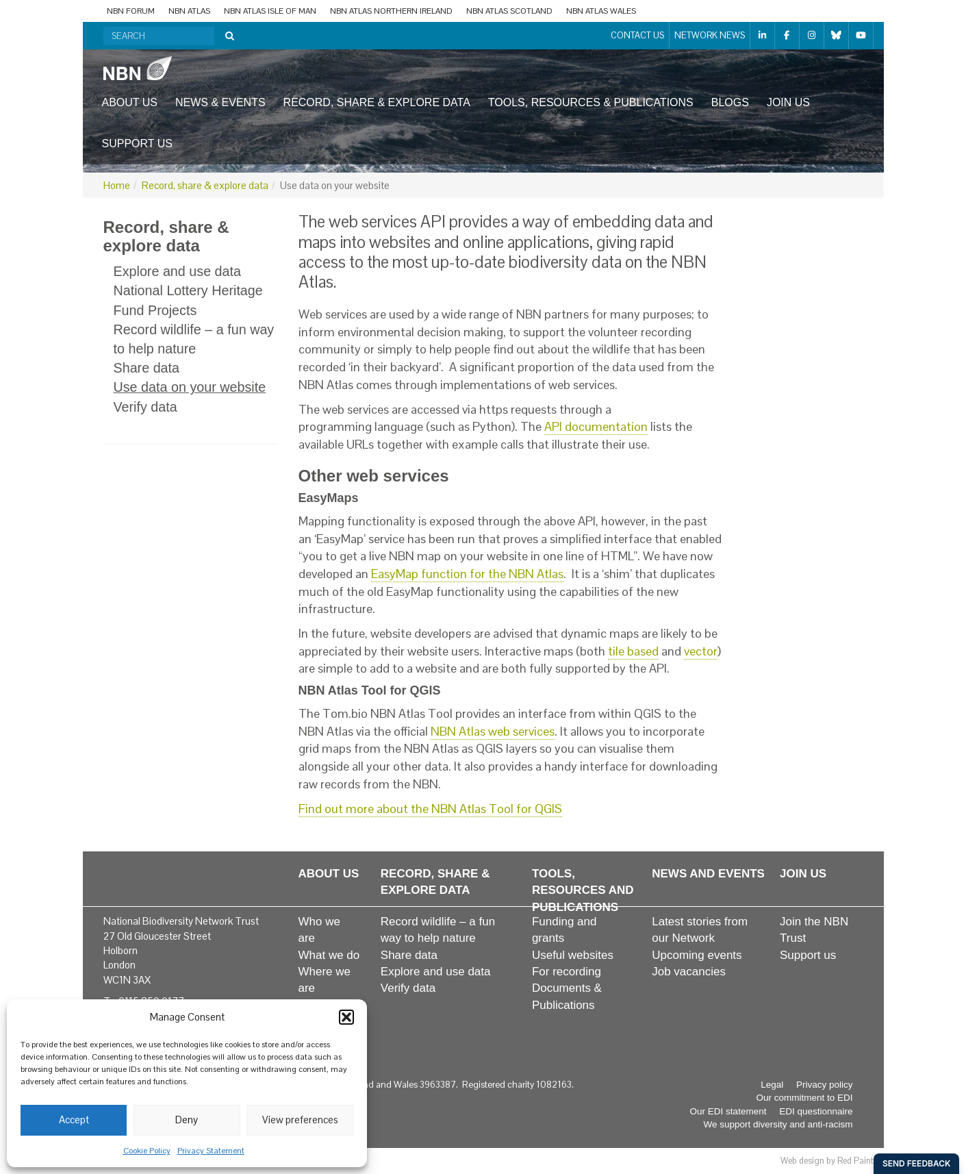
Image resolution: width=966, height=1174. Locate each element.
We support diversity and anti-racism (777, 1124)
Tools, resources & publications (591, 102)
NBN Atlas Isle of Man (270, 10)
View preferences (300, 1119)
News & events (220, 102)
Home (116, 185)
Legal (772, 1084)
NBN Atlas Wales (601, 10)
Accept (74, 1119)
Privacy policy (824, 1084)
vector (700, 651)
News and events (708, 873)
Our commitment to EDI (804, 1097)
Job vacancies (689, 971)
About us (130, 102)
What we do (329, 955)
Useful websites (572, 955)
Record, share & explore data (376, 102)
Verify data (145, 406)
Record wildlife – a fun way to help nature (194, 339)
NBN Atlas (189, 10)
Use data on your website (190, 387)
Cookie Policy (146, 1150)
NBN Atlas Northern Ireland (391, 10)
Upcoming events (696, 955)
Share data (147, 367)
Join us (788, 102)
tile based (633, 651)
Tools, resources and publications (583, 890)
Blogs (730, 102)
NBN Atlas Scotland (509, 10)
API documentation (596, 426)
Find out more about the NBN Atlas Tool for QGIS (430, 808)
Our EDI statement (728, 1111)
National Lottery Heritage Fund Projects (188, 300)
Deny (186, 1119)
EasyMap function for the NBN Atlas (467, 574)
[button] (346, 1017)
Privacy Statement (210, 1150)
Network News (709, 35)
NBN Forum (131, 10)
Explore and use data (178, 271)
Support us (137, 143)
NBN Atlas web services (493, 731)
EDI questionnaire (815, 1111)
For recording (566, 971)
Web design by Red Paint (827, 1160)
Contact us (637, 35)
